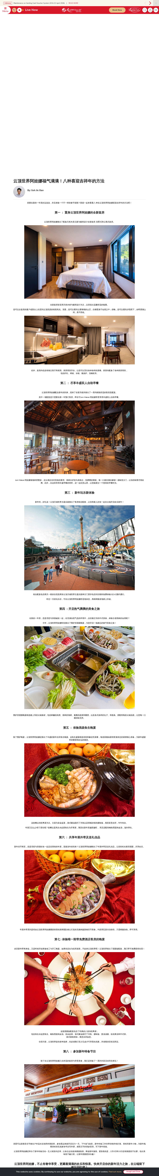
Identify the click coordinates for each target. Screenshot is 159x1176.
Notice (67, 1110)
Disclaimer (69, 1099)
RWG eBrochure (45, 1113)
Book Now (117, 10)
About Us (43, 1099)
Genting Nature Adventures (100, 1133)
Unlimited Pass (96, 1106)
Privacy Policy (70, 1103)
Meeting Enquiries (20, 1103)
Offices (16, 1106)
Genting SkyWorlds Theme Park (102, 1099)
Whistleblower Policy (72, 1123)
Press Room (44, 1106)
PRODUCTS (94, 1095)
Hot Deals (94, 1143)
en (156, 10)
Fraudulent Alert (71, 1106)
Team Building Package (99, 1110)
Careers (42, 1133)
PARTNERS (119, 1095)
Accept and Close (133, 1171)
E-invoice (68, 1113)
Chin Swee (120, 1103)
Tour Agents (44, 1130)
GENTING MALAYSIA (46, 1095)
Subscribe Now (57, 1160)
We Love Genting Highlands (49, 1140)
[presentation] (145, 3)
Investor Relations (46, 1103)
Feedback (17, 1113)
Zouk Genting (120, 1113)
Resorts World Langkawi (99, 1126)
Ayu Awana (120, 1116)
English (141, 1096)
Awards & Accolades (47, 1137)
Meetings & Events (97, 1140)
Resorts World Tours (123, 1099)
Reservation (18, 1099)
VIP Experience (96, 1103)
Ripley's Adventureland (124, 1119)
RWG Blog (44, 1110)
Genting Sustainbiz (46, 1120)
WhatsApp (18, 1117)
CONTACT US (18, 1095)
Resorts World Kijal (97, 1123)
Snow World (120, 1123)
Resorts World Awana (98, 1130)
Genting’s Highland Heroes (49, 1117)
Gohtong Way (95, 1119)
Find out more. (115, 1171)
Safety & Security (20, 1110)
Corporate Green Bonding (100, 1137)
